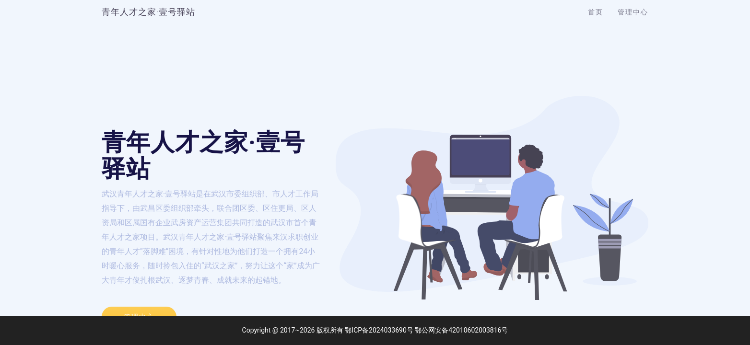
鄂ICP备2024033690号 (379, 330)
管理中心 (633, 12)
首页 (595, 12)
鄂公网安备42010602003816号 (461, 330)
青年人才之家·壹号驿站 (148, 12)
